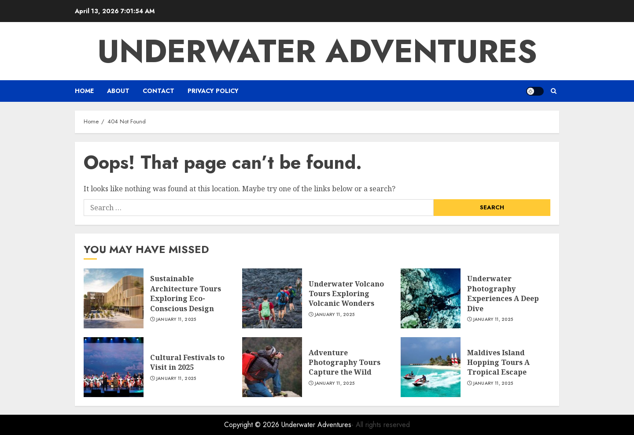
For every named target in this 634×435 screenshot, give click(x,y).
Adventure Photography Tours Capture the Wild (344, 362)
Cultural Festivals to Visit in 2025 (187, 362)
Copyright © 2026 (252, 425)
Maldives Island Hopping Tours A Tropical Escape (498, 362)
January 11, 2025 (176, 319)
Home (84, 90)
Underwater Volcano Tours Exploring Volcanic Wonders (346, 294)
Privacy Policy (213, 90)
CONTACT (158, 90)
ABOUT (118, 90)
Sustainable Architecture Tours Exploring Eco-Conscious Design (185, 293)
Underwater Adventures (317, 51)
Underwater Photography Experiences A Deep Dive (503, 293)
